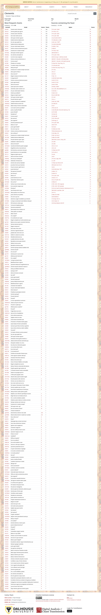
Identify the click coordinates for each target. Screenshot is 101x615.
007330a (7, 52)
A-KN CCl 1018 (55, 82)
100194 (6, 544)
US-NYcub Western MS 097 (58, 203)
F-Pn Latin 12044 (55, 29)
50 (90, 35)
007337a (7, 86)
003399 (6, 478)
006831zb (7, 313)
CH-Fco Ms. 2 (55, 152)
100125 (6, 542)
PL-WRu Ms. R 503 (56, 129)
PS (41, 148)
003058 (6, 196)
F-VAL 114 (54, 76)
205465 (6, 334)
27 (90, 74)
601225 (6, 135)
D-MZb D (54, 48)
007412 (6, 139)
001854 (6, 529)
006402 (6, 40)
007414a (7, 495)
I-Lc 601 (53, 160)
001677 (6, 533)
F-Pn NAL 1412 (55, 31)
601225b (7, 137)
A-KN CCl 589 (55, 84)
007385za (7, 260)
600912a (7, 355)
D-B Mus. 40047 (55, 86)
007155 (6, 213)
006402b (7, 88)
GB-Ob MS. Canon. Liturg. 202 (59, 139)
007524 (6, 501)
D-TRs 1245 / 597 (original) (58, 184)
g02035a (7, 412)
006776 (6, 143)
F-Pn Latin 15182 (55, 54)
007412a (7, 205)
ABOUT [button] (26, 7)
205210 (6, 332)
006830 (6, 251)
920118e (7, 237)
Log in (69, 611)
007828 (6, 512)
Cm (42, 222)
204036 (6, 323)
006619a (7, 442)
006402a (7, 54)
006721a (7, 444)
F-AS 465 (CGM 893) (56, 44)
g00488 (6, 150)
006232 (6, 124)
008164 (6, 287)
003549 (6, 277)
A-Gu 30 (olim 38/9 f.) (56, 38)
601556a (7, 372)
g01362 (6, 307)
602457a (7, 402)
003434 (6, 173)
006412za (7, 436)
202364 (6, 578)
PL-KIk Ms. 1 (54, 90)
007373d (7, 487)
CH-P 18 (53, 192)
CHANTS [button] (51, 7)
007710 (6, 93)
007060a (7, 188)
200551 (6, 556)
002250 (6, 527)
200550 (6, 554)
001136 (6, 226)
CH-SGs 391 (54, 114)
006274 (6, 427)
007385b (7, 201)
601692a (7, 383)
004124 (6, 31)
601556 (6, 370)
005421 (6, 317)
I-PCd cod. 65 (55, 107)
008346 (6, 67)
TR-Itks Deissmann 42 (57, 131)
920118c (7, 234)
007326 (6, 46)
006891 (6, 451)
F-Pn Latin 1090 (55, 122)
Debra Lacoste (8, 597)
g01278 (6, 184)
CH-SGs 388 (54, 116)
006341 (6, 116)
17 (90, 133)
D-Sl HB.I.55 (54, 103)
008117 (6, 110)
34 (90, 57)
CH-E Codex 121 (55, 201)
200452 (6, 548)
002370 (6, 294)
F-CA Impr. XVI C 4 (56, 198)
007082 (6, 461)
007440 (6, 499)
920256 (6, 245)
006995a (7, 158)
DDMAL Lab (7, 602)
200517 (6, 550)
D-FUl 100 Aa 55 (55, 118)
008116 (6, 126)
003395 (6, 50)
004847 (6, 417)
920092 (6, 230)
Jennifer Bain (8, 600)
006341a (7, 207)
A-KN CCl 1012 (55, 80)
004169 (6, 90)
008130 (6, 95)
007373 (6, 484)
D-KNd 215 (54, 173)
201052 (6, 567)
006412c (7, 304)
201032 (6, 563)
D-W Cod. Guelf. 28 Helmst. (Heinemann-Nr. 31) (63, 188)
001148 (6, 364)
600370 (6, 338)
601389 (6, 366)
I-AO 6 (53, 167)
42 (90, 44)
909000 (6, 71)
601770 (6, 385)
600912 (6, 353)
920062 (6, 228)
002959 (6, 489)
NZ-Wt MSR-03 (55, 196)
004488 (6, 275)
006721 (6, 290)
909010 (6, 410)
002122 (6, 42)
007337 (6, 80)
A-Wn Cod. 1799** (56, 42)
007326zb (7, 467)
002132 (6, 44)
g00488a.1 (7, 266)
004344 (6, 296)
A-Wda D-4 (54, 182)
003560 (6, 457)
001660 (6, 539)
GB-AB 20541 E (55, 52)
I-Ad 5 (53, 156)
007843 (6, 190)
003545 (6, 194)
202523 (6, 580)
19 (90, 110)
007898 (6, 520)
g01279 (6, 254)
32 (90, 59)
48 (90, 38)
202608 (6, 584)
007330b (7, 101)
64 (90, 31)
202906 (6, 586)
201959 (6, 273)
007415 (6, 167)
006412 (6, 114)
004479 (6, 429)
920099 (6, 232)
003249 (6, 78)
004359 (6, 292)
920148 (6, 239)
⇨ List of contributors (10, 604)
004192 (6, 59)
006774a (7, 218)
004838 (6, 319)
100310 (6, 220)
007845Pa (7, 516)
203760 (6, 588)
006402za (7, 103)
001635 (6, 359)
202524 (6, 582)
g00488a (7, 249)
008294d (7, 535)
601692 (6, 381)
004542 (6, 270)
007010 (6, 118)
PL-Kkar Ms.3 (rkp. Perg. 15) (58, 67)
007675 (6, 506)
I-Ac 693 (53, 143)
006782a (7, 311)
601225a (7, 362)
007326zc (7, 105)
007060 (6, 82)
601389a (7, 368)
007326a (7, 65)
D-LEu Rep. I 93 (55, 133)
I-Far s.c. (54, 99)
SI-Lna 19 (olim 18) (56, 179)
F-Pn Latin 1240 (55, 175)
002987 (6, 141)
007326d (7, 182)
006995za (7, 453)
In (41, 150)
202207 (6, 573)
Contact (69, 598)
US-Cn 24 (54, 148)
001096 (6, 112)
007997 (6, 61)
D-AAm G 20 (54, 93)
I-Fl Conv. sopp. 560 (56, 158)
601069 (6, 357)
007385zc (7, 160)
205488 (6, 336)
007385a (7, 69)
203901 (6, 321)
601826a (7, 393)
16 (90, 152)
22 (90, 93)
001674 (6, 175)
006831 (6, 129)
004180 (6, 29)
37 (90, 48)
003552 (6, 459)
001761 (6, 531)
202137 (6, 571)
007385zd (7, 493)
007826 (6, 510)
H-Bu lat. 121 (55, 177)
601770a (7, 387)
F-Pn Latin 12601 (55, 33)
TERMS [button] (76, 7)
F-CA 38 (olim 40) (55, 65)
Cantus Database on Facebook (74, 600)
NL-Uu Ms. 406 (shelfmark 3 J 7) (59, 88)
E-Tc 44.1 (54, 97)
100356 (6, 546)
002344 (6, 523)
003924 (6, 35)
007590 (6, 503)
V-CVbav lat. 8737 (56, 150)
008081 (6, 84)
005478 (6, 419)
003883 (6, 171)
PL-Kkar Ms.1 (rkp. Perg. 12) (58, 63)
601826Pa (7, 391)
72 (90, 29)
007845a (7, 518)
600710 (6, 349)
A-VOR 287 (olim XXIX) (57, 78)
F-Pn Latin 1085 (55, 35)
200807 (6, 559)
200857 (6, 561)
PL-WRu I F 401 (55, 46)
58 (90, 33)
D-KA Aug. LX (55, 120)
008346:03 (7, 302)
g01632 (6, 243)
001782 (6, 285)
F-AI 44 (53, 154)
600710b (7, 351)
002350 (6, 162)
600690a (7, 347)
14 (90, 171)
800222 (6, 404)
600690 (6, 345)
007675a (7, 508)
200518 (6, 262)
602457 (6, 400)
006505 (6, 122)
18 (90, 131)
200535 (6, 552)
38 (90, 46)
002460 (6, 57)
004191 (6, 48)
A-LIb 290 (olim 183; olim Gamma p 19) (61, 110)
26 (90, 78)
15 (90, 165)
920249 (6, 241)
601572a (7, 379)
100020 (6, 198)
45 (90, 42)
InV (42, 249)
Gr (41, 152)
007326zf (7, 131)
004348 (6, 434)
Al (41, 243)
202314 (6, 575)
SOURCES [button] (38, 7)
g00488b (7, 415)
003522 (6, 169)
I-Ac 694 (53, 141)
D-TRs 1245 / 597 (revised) (58, 186)
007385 (6, 63)
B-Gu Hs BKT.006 (55, 95)
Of (41, 184)
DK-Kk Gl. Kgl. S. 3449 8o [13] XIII (59, 57)
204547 (6, 328)
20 (90, 101)
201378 (6, 569)
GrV (42, 412)
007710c (7, 283)
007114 (6, 154)
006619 (6, 440)
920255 (6, 148)
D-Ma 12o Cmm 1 (56, 135)
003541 (6, 470)
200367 (6, 315)
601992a (7, 398)
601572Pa (7, 376)
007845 (6, 279)
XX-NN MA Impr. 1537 (57, 169)
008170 (6, 99)
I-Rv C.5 (53, 71)
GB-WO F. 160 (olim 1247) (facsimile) (60, 59)
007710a (7, 179)
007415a (7, 497)
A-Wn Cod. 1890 (55, 101)
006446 (6, 438)
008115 (6, 525)
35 (90, 54)
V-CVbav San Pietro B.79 (57, 162)
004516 (6, 209)
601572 (6, 374)
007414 (6, 309)
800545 (6, 408)
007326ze (7, 474)
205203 (6, 330)
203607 (6, 300)
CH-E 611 (54, 74)
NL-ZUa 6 (54, 126)
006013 (6, 421)
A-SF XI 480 (54, 112)
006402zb (7, 431)
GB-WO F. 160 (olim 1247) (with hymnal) (61, 61)
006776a (7, 446)
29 (90, 67)
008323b (7, 537)
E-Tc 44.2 (54, 69)
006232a (7, 215)
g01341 (6, 256)
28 (90, 69)
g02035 (6, 152)
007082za (7, 463)
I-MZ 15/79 (54, 124)
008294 (6, 74)
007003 (6, 455)
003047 (6, 258)
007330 (6, 33)
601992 (6, 395)
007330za (7, 480)
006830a (7, 281)
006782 (6, 224)
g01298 (6, 298)
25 (90, 80)
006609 (6, 186)
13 (90, 182)
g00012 (6, 247)
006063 (6, 425)
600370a (7, 343)
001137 (6, 76)
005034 (6, 268)
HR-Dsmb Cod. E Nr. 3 (57, 165)
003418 (6, 476)
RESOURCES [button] (88, 7)
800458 (6, 406)
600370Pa (7, 340)
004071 (6, 448)
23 (90, 86)
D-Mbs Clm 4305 (55, 137)
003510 (6, 165)
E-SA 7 (53, 105)
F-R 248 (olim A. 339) (56, 40)
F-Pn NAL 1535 (55, 50)
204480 (6, 326)
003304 (6, 482)
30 (90, 65)
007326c (7, 465)
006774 (6, 156)
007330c (7, 97)
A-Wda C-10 (54, 171)
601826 (6, 389)
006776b (7, 264)
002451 (6, 107)
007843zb (7, 192)
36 (90, 50)
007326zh (7, 146)
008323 (6, 133)
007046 (6, 177)
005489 (6, 423)
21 (90, 95)
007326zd (7, 472)
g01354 (6, 222)
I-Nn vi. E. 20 (55, 146)
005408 (6, 38)
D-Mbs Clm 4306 (55, 194)
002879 (6, 203)
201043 (6, 565)
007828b (7, 514)
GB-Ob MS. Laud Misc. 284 (58, 190)
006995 (6, 120)
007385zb (7, 491)
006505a (7, 211)
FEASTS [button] (64, 7)
